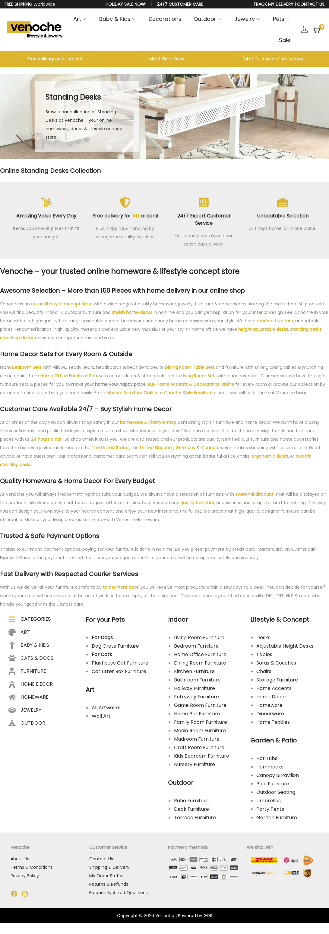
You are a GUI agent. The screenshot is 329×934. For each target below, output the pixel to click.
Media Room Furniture (200, 732)
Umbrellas (268, 802)
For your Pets (105, 621)
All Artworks (106, 709)
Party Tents (270, 810)
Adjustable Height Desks (284, 647)
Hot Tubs (266, 759)
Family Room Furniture (200, 723)
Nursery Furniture (194, 765)
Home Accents (274, 689)
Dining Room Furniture (200, 664)
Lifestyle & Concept (279, 621)
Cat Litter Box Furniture (119, 672)
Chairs (263, 672)
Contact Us (101, 861)
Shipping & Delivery (110, 869)
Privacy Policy (25, 878)
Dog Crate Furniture (115, 647)
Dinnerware (270, 715)
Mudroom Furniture (197, 740)
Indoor (178, 621)
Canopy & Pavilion (277, 776)
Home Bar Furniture (197, 715)
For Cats (102, 655)
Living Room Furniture (199, 639)
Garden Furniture (276, 819)
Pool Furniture (272, 785)
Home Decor (271, 698)
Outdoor (181, 784)
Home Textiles (273, 723)
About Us (20, 861)
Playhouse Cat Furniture (120, 664)
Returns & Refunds (109, 886)
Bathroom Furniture (197, 681)
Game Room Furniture (200, 706)
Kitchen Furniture (194, 672)
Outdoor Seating (275, 793)
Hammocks (269, 768)
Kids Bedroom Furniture (201, 757)
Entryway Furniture (196, 698)
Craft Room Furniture (199, 749)
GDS (208, 918)
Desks (263, 639)
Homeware (269, 706)
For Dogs (102, 639)
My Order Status (107, 878)
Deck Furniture (191, 810)
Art (90, 691)
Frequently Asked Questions (119, 895)
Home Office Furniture (200, 655)
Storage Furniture (277, 681)
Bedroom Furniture (196, 647)
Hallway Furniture (194, 689)
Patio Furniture (191, 802)
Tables (264, 655)
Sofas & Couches (276, 664)
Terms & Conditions (32, 869)
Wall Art (101, 717)
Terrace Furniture (195, 819)
